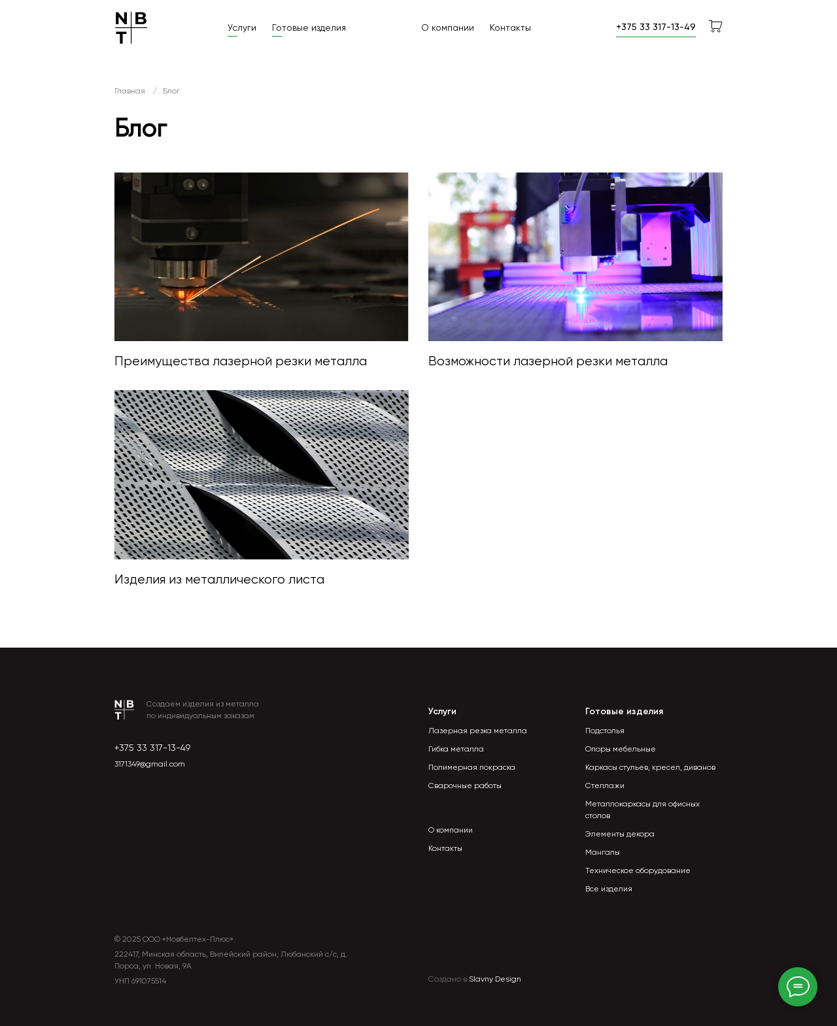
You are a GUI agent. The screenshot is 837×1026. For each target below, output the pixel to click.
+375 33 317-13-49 (152, 747)
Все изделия (608, 888)
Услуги (242, 27)
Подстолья (604, 730)
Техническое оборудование (638, 870)
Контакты (510, 27)
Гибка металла (456, 748)
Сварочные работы (465, 785)
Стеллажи (604, 785)
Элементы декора (620, 833)
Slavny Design (495, 979)
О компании (447, 27)
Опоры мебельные (620, 748)
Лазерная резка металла (477, 730)
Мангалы (602, 852)
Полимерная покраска (471, 767)
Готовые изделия (309, 27)
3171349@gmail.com (149, 764)
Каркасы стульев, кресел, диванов (650, 767)
